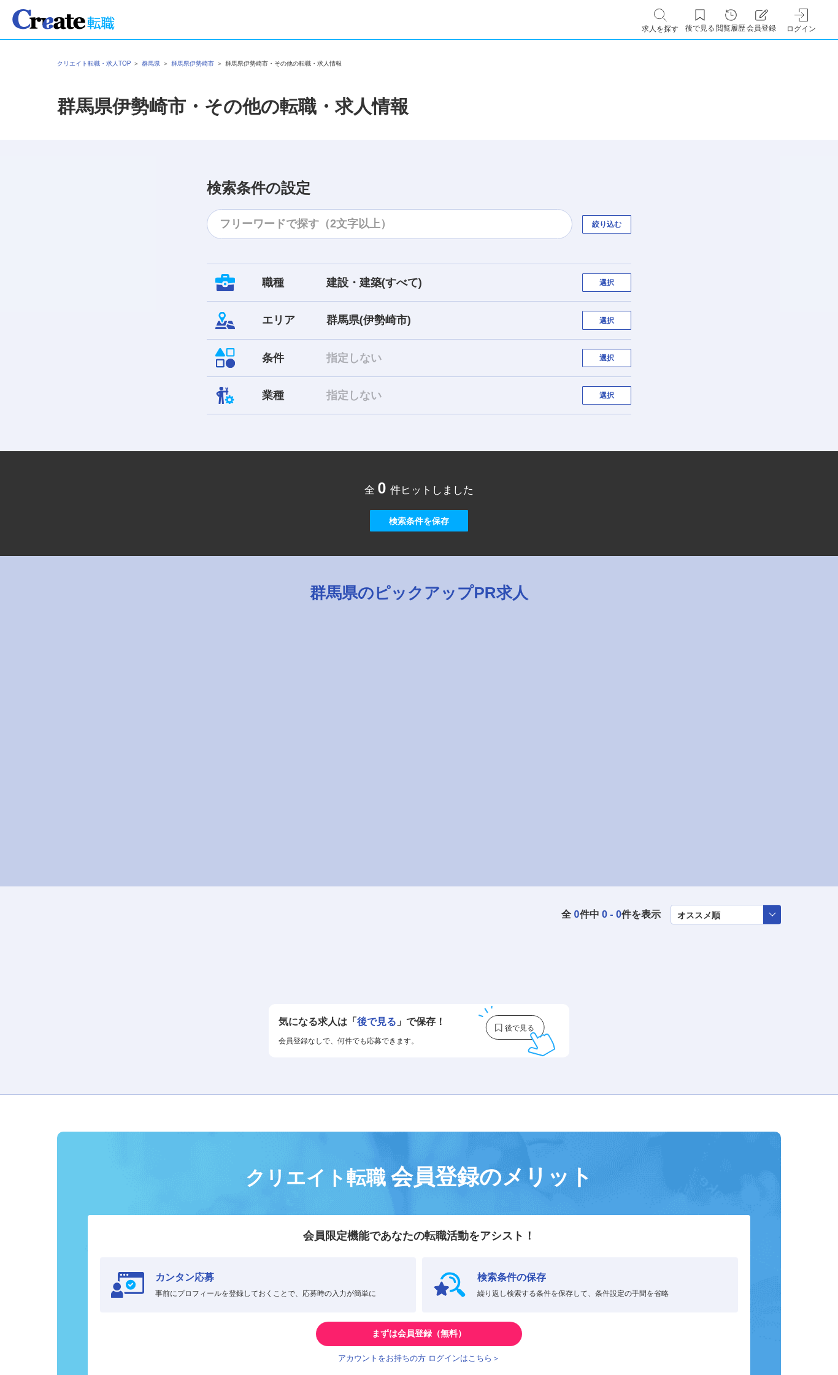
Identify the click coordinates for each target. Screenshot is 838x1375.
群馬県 (151, 63)
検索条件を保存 (419, 578)
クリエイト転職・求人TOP (94, 63)
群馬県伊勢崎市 (192, 63)
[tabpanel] (419, 804)
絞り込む (617, 224)
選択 (618, 288)
